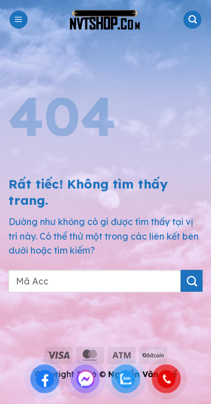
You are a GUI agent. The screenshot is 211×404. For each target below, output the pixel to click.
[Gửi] (192, 281)
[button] (19, 20)
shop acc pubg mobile (48, 327)
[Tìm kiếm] (192, 20)
